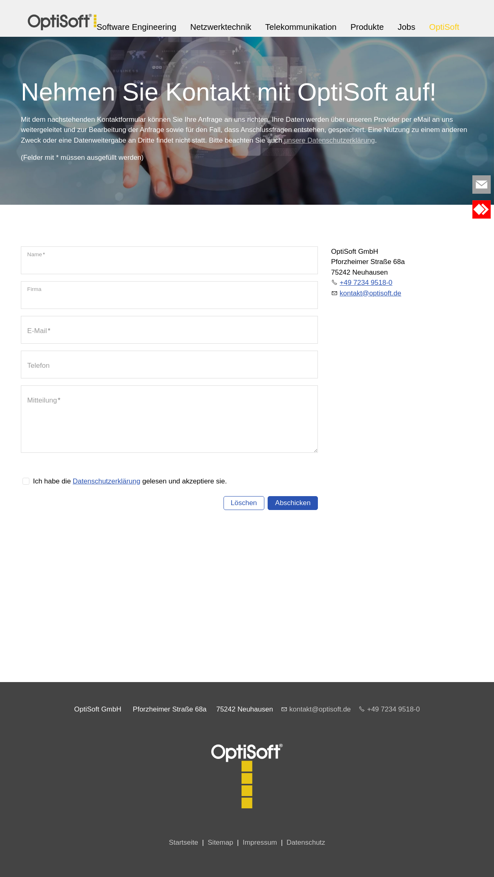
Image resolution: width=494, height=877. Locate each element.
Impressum (260, 842)
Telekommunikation (301, 26)
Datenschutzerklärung (106, 481)
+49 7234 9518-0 (366, 282)
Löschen (244, 503)
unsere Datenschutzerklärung (329, 140)
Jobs (406, 26)
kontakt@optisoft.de (320, 709)
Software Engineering (137, 26)
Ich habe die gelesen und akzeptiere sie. (130, 481)
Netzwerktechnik (220, 26)
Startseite (183, 842)
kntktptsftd (370, 293)
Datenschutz (305, 842)
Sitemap (220, 842)
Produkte (367, 26)
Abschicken (293, 503)
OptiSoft (444, 26)
